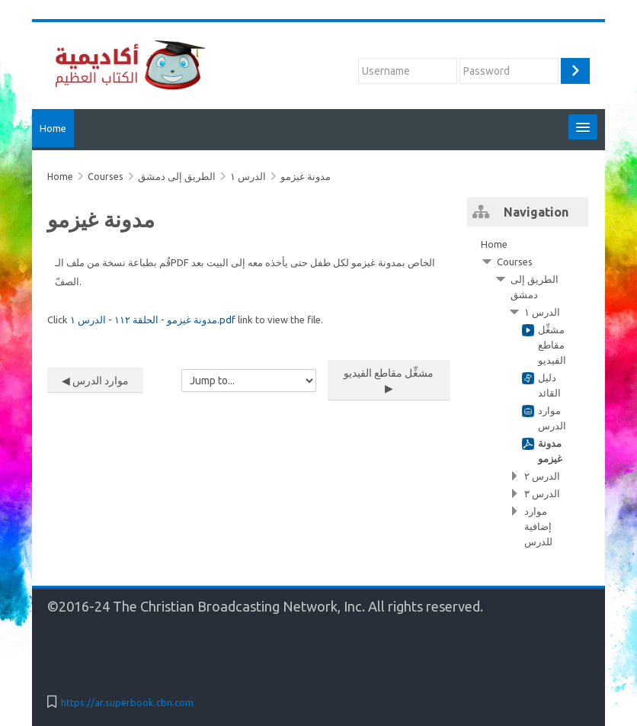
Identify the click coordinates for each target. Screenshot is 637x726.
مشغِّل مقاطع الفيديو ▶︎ (389, 380)
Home (53, 128)
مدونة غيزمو (305, 176)
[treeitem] (528, 392)
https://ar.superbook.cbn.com (127, 702)
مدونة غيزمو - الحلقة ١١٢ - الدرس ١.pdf (152, 319)
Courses (515, 261)
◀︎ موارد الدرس (95, 380)
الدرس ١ (248, 176)
